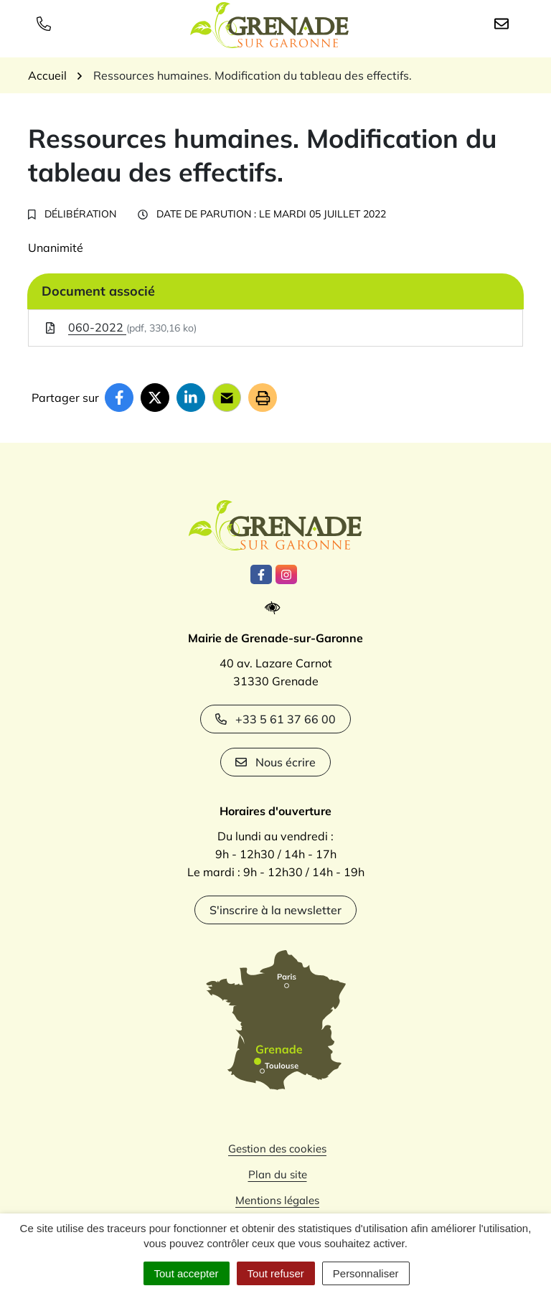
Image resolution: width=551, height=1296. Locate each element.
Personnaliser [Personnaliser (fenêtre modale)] (366, 1273)
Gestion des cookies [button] (277, 1148)
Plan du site (277, 1174)
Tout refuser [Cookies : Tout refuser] (276, 1273)
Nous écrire (275, 762)
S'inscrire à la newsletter (275, 910)
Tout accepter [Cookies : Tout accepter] (186, 1273)
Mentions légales (277, 1200)
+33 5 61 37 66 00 (275, 719)
